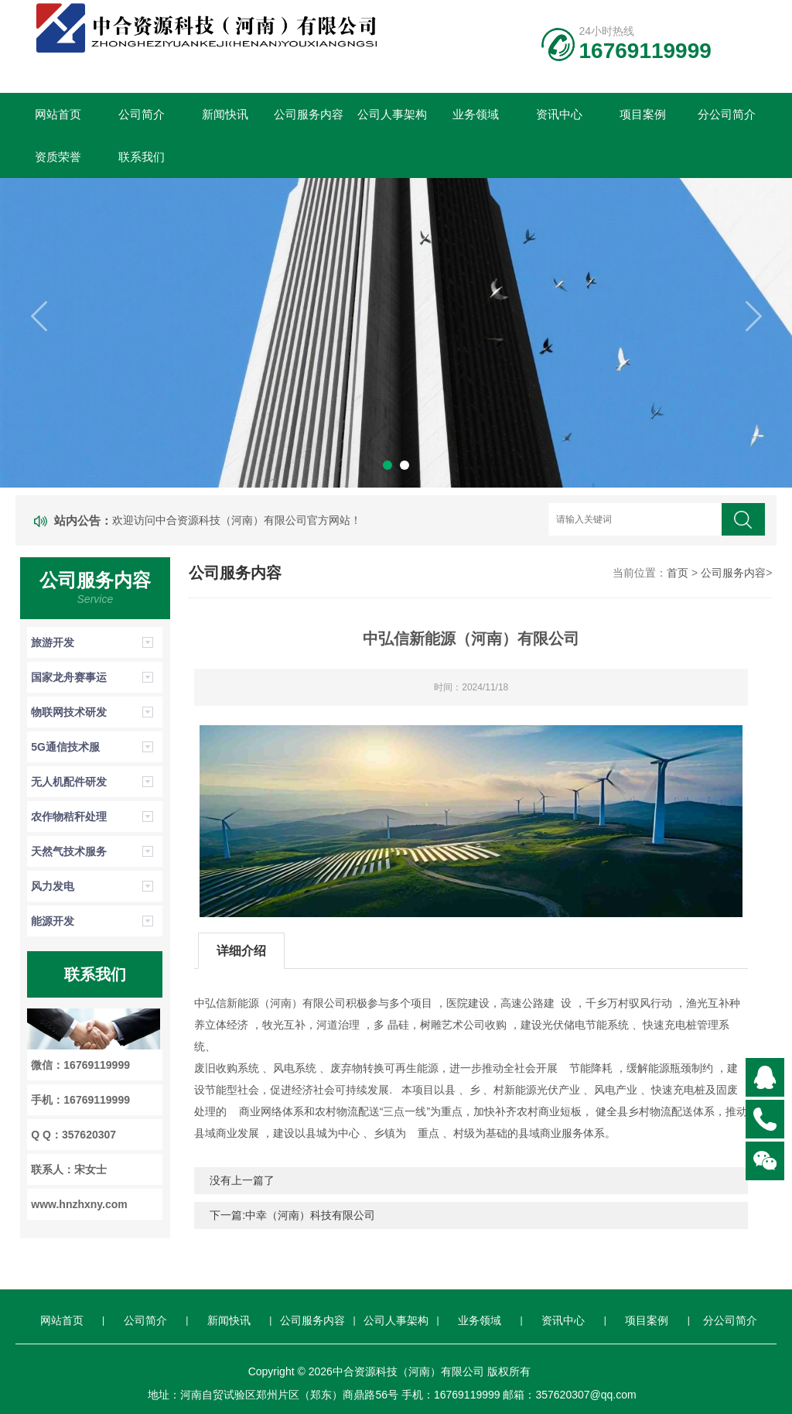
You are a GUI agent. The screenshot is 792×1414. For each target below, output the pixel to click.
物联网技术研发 (69, 712)
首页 (677, 573)
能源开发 (52, 921)
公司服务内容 (308, 114)
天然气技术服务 (69, 851)
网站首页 (58, 114)
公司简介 (141, 114)
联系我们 (141, 156)
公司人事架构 (392, 114)
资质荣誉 (58, 156)
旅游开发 (52, 642)
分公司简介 (727, 114)
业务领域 (475, 114)
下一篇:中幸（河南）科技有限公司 (292, 1215)
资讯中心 (559, 114)
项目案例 (643, 114)
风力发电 (52, 886)
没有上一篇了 (242, 1180)
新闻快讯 (225, 114)
